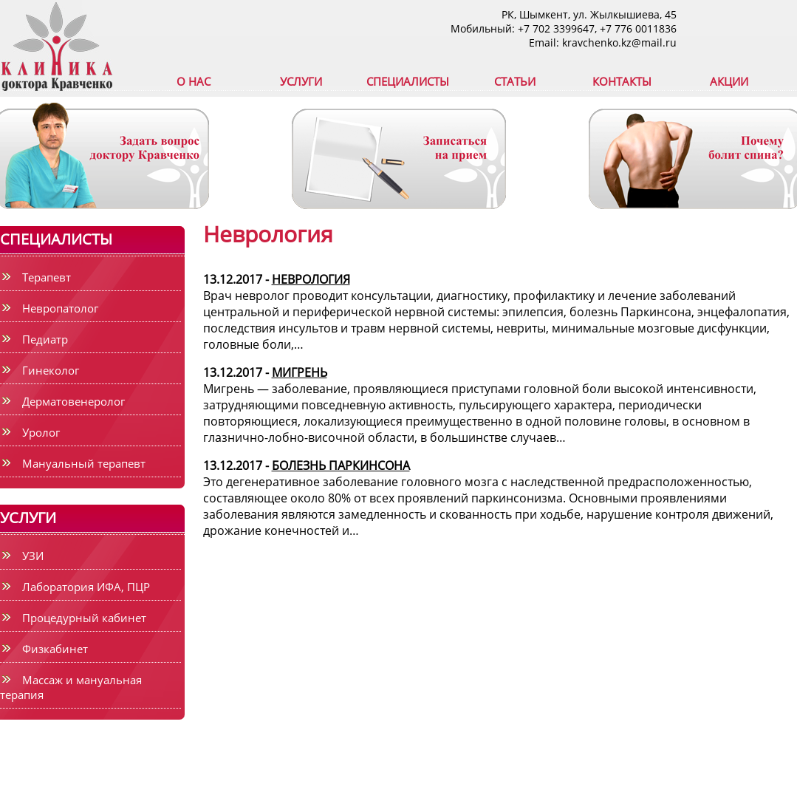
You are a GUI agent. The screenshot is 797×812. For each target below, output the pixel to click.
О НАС (194, 81)
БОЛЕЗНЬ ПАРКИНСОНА (341, 465)
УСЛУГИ (301, 81)
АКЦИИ (729, 81)
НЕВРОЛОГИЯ (311, 279)
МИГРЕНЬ (299, 372)
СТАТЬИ (515, 81)
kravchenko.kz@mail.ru (619, 42)
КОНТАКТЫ (621, 81)
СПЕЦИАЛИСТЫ (407, 81)
